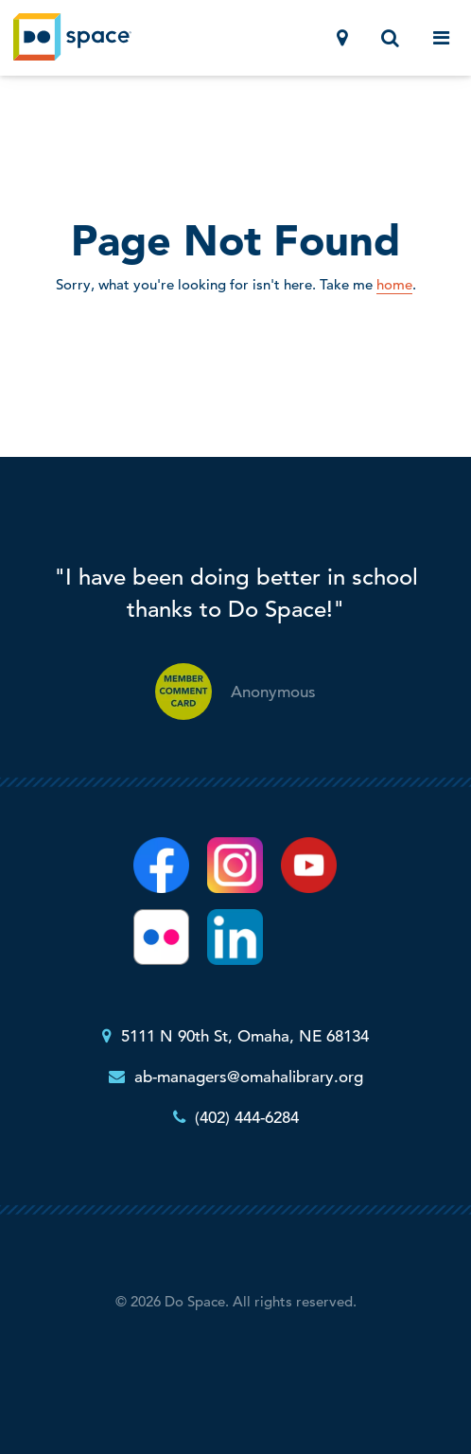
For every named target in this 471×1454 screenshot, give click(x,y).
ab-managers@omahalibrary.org (248, 1077)
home (394, 284)
